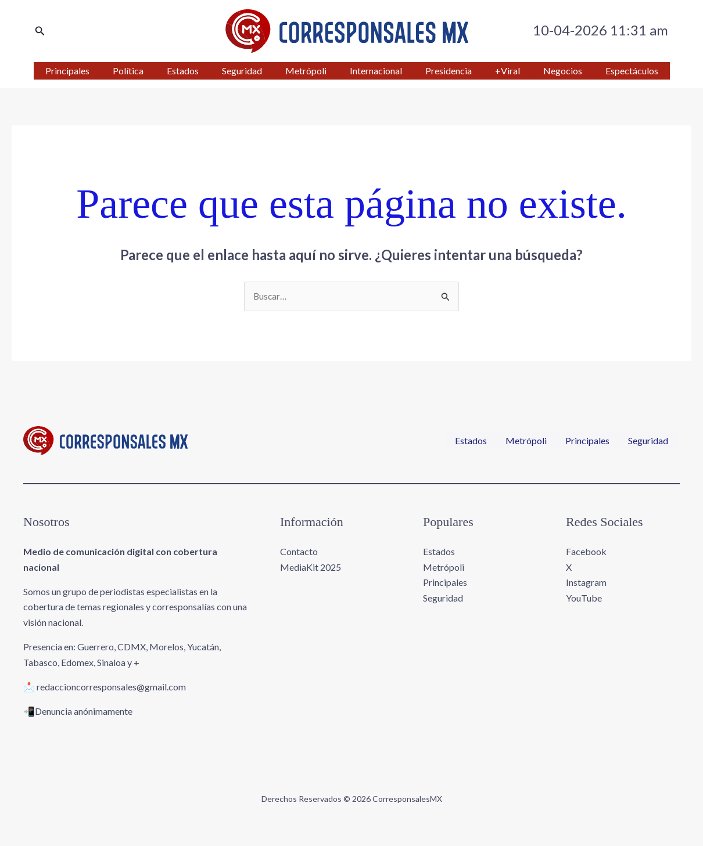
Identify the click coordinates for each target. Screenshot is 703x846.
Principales (587, 441)
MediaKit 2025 (310, 567)
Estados (471, 441)
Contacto (299, 551)
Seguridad (648, 441)
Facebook (586, 551)
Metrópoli (526, 441)
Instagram (586, 582)
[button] (40, 31)
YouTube (584, 597)
